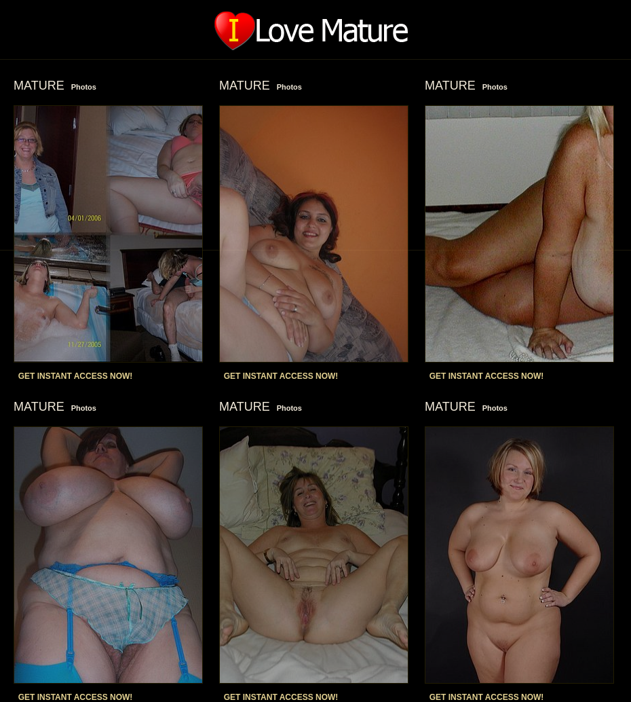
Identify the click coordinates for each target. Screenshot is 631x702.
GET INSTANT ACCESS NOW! (75, 376)
